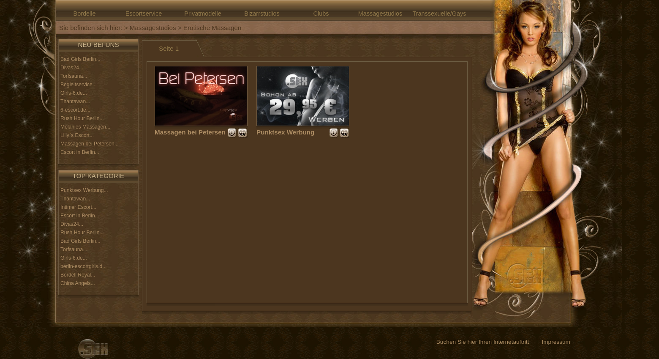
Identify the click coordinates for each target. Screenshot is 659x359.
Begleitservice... (78, 85)
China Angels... (77, 283)
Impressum (556, 342)
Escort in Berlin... (79, 152)
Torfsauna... (73, 76)
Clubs (321, 13)
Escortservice (143, 13)
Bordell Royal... (77, 275)
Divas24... (71, 68)
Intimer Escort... (78, 207)
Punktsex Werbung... (84, 190)
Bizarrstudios (261, 13)
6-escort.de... (75, 110)
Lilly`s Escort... (77, 135)
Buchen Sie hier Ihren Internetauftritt (482, 342)
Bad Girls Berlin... (80, 59)
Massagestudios (380, 13)
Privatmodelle (202, 13)
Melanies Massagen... (85, 127)
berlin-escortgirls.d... (83, 266)
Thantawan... (75, 101)
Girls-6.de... (73, 93)
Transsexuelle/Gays (439, 13)
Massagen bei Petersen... (89, 144)
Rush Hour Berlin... (82, 118)
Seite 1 (169, 48)
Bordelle (85, 13)
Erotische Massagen (212, 27)
